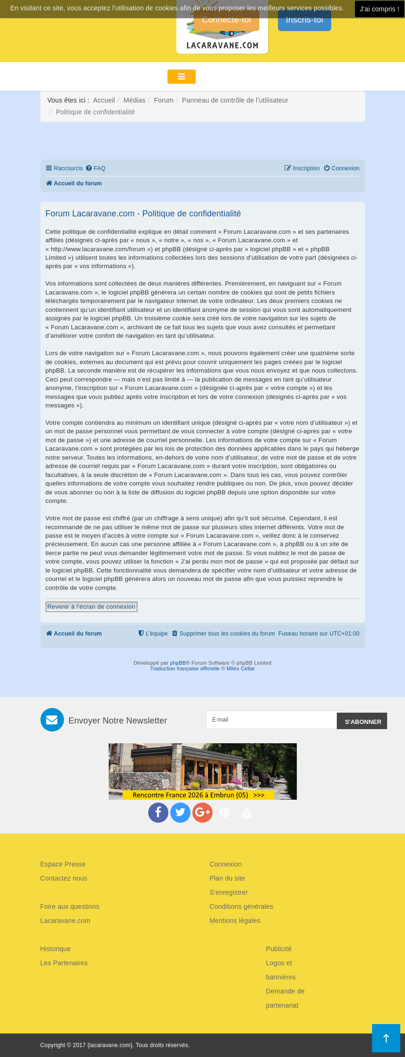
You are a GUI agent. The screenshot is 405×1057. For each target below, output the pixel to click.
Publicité (279, 949)
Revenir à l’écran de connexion (91, 606)
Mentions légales (235, 920)
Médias (134, 100)
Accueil (104, 100)
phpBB (178, 663)
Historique (55, 949)
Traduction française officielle (185, 668)
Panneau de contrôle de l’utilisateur (235, 100)
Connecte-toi (226, 19)
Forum (163, 100)
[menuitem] (95, 168)
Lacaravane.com (65, 920)
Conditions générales (242, 906)
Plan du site (228, 878)
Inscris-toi (304, 19)
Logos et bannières (281, 970)
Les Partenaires (64, 963)
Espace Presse (63, 864)
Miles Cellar (241, 668)
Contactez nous (63, 878)
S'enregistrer (229, 892)
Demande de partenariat (285, 998)
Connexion (226, 864)
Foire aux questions (70, 906)
